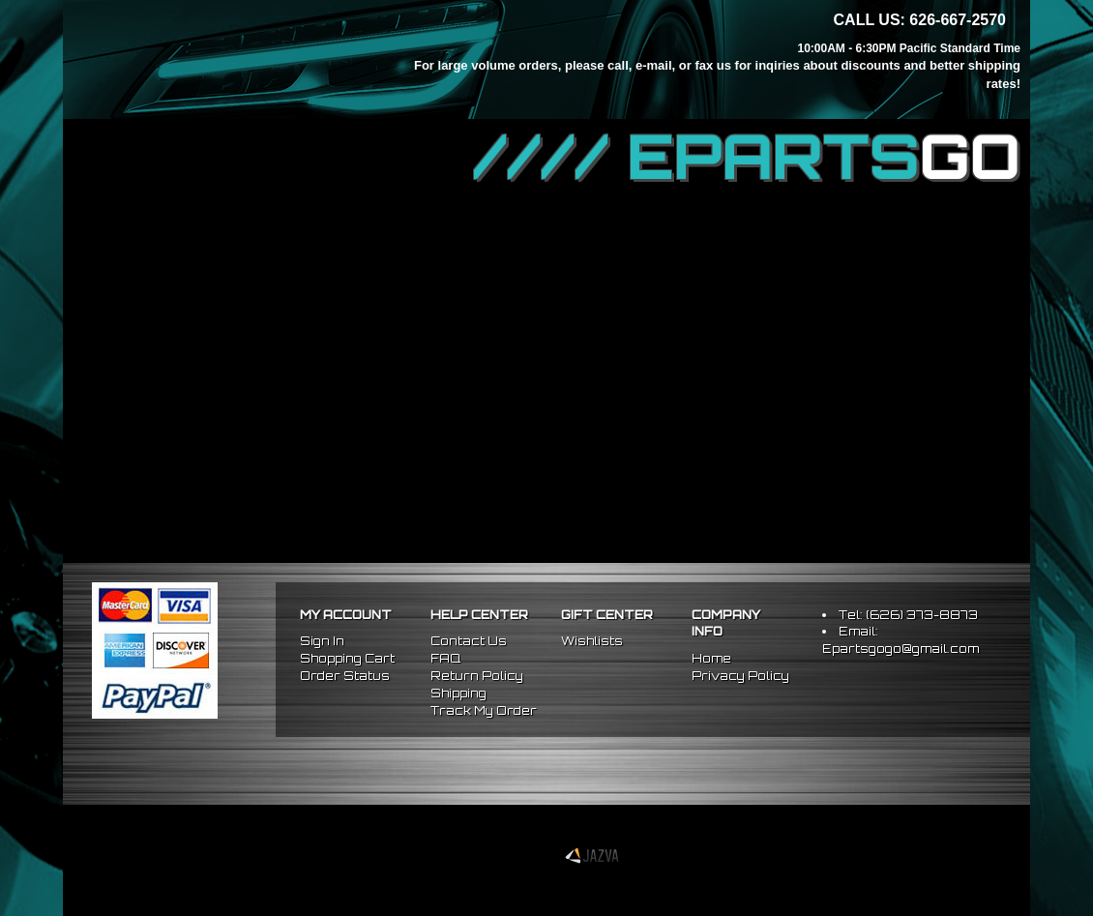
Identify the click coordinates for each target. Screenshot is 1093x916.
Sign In (322, 641)
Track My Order (483, 710)
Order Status (345, 675)
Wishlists (592, 641)
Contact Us (468, 641)
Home (711, 658)
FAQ (445, 658)
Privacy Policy (740, 675)
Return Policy (476, 675)
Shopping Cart (347, 658)
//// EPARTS (746, 156)
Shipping (458, 693)
